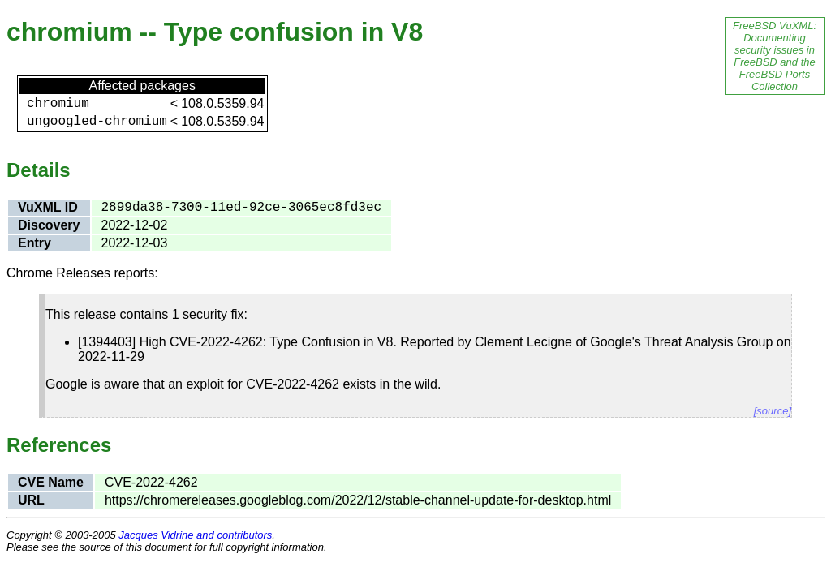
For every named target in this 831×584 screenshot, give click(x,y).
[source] (772, 411)
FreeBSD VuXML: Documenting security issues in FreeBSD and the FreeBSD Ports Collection (774, 55)
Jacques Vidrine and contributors (195, 535)
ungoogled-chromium (97, 121)
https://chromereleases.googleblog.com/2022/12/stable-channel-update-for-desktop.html (358, 500)
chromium (58, 104)
